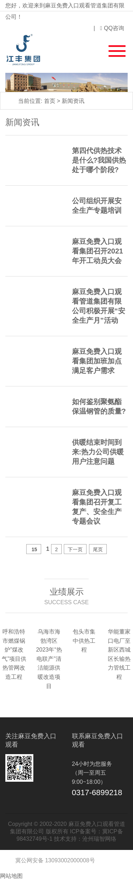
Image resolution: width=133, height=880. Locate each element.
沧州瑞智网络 (99, 839)
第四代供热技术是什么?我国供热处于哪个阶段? (99, 160)
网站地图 (11, 876)
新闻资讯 (73, 101)
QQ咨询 (112, 28)
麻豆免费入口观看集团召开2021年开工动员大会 (97, 251)
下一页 (75, 549)
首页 (49, 101)
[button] (113, 49)
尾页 (98, 549)
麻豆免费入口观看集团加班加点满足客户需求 (97, 361)
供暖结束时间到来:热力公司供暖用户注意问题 (98, 451)
